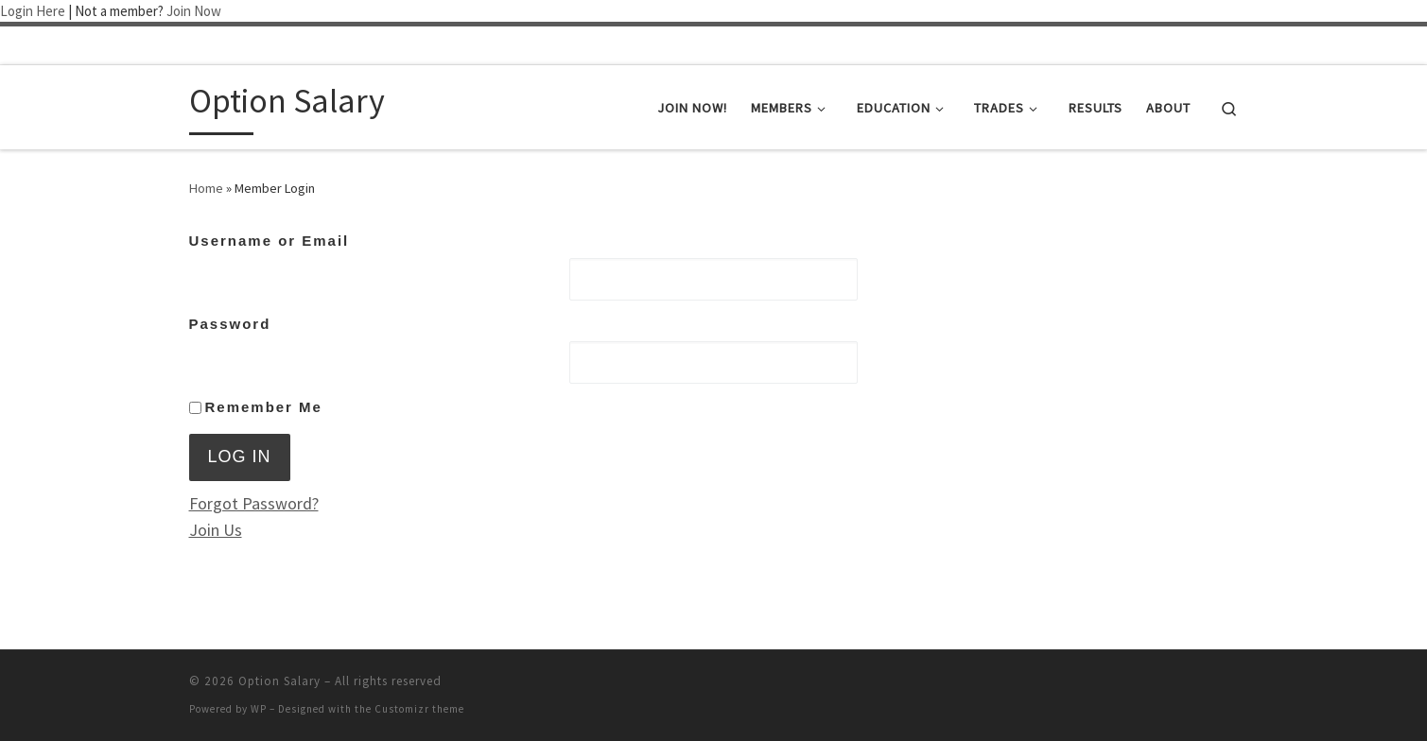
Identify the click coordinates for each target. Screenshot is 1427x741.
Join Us (215, 530)
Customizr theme (419, 708)
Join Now (193, 11)
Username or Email (269, 241)
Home (206, 188)
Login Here (32, 11)
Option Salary (279, 681)
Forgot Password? (254, 503)
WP (259, 708)
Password (230, 324)
